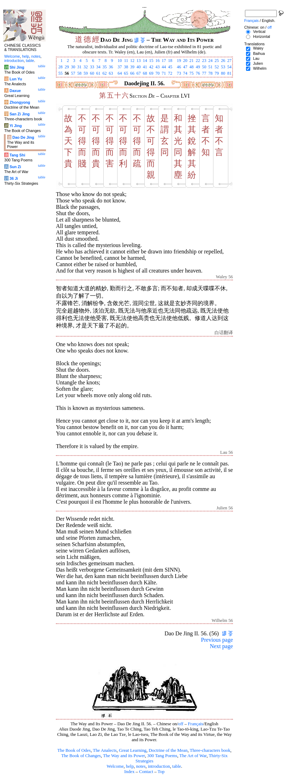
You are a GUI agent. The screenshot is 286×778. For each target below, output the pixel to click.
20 (185, 60)
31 (79, 66)
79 (216, 73)
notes (140, 766)
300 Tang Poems (162, 755)
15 (151, 60)
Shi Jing (17, 67)
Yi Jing (16, 126)
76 (198, 73)
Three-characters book (210, 750)
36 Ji (14, 178)
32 (86, 66)
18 (170, 60)
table (176, 766)
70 (157, 73)
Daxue (15, 90)
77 (204, 73)
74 (185, 73)
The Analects (104, 750)
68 (145, 73)
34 (98, 66)
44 (164, 66)
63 (111, 73)
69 (151, 73)
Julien (258, 63)
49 (198, 66)
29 (67, 66)
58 (79, 73)
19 (179, 60)
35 (105, 66)
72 (170, 73)
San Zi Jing (20, 114)
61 (98, 73)
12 (132, 60)
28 (60, 66)
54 (229, 66)
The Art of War (193, 755)
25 (216, 60)
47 (185, 66)
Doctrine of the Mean (168, 750)
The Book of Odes (74, 750)
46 (179, 66)
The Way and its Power (124, 755)
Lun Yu (16, 79)
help (130, 766)
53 (223, 66)
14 (145, 60)
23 (204, 60)
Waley (258, 48)
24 (210, 60)
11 (126, 60)
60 (92, 73)
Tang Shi (17, 155)
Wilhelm (260, 68)
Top (161, 771)
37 (120, 66)
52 (216, 66)
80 (223, 73)
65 (126, 73)
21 (191, 60)
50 (204, 66)
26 (223, 60)
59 (86, 73)
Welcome (115, 766)
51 (210, 66)
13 (139, 60)
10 (120, 60)
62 (105, 73)
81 (229, 73)
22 (198, 60)
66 (132, 73)
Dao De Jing (23, 137)
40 (139, 66)
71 (164, 73)
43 (157, 66)
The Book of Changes (81, 755)
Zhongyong (20, 102)
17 (164, 60)
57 (73, 73)
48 (191, 66)
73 (179, 73)
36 (111, 66)
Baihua (259, 53)
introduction (159, 766)
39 (132, 66)
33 (92, 66)
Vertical (259, 31)
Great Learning (133, 750)
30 (73, 66)
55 (60, 73)
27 (229, 60)
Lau (256, 58)
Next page (221, 646)
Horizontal (261, 36)
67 (139, 73)
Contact (146, 771)
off (180, 723)
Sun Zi (15, 167)
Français (195, 723)
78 (210, 73)
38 (126, 66)
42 (151, 66)
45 (170, 66)
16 (157, 60)
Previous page (217, 640)
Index (129, 771)
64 (120, 73)
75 (191, 73)
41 (145, 66)
